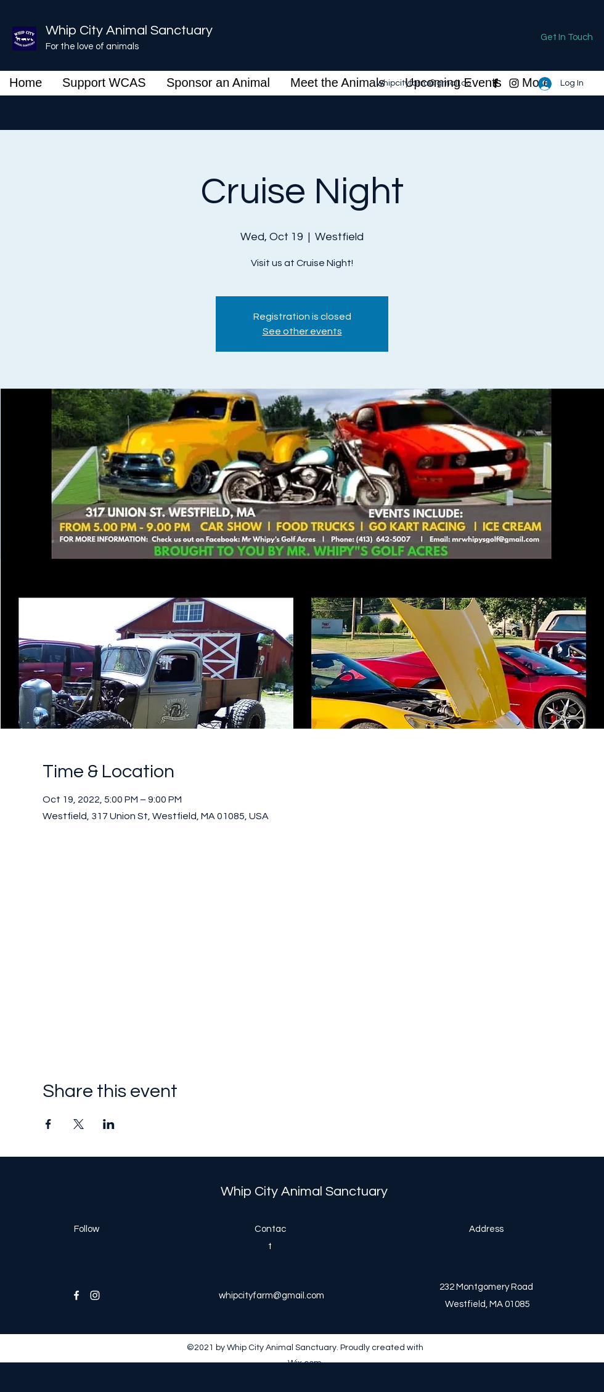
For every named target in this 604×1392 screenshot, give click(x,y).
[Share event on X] (78, 1124)
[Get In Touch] (567, 38)
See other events (302, 331)
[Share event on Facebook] (48, 1124)
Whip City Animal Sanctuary (129, 30)
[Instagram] (514, 83)
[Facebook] (495, 83)
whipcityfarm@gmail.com (271, 1295)
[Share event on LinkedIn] (109, 1124)
